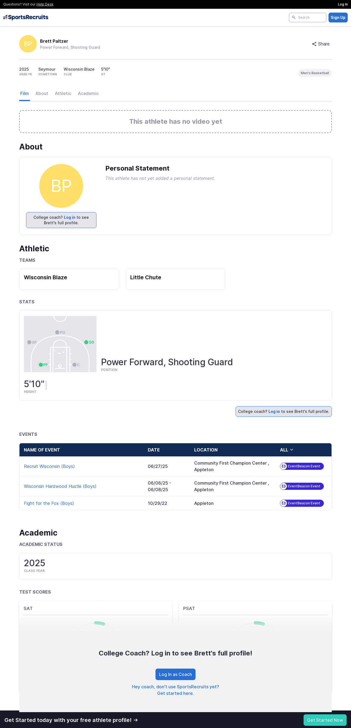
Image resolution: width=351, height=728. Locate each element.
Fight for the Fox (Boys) (49, 503)
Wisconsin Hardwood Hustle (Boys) (60, 486)
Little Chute (145, 277)
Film (24, 93)
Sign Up (338, 17)
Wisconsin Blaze (45, 277)
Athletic (63, 93)
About (41, 93)
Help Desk (44, 4)
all (287, 450)
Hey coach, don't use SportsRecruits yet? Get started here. (175, 690)
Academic (88, 93)
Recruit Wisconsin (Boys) (49, 466)
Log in (69, 217)
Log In (343, 4)
